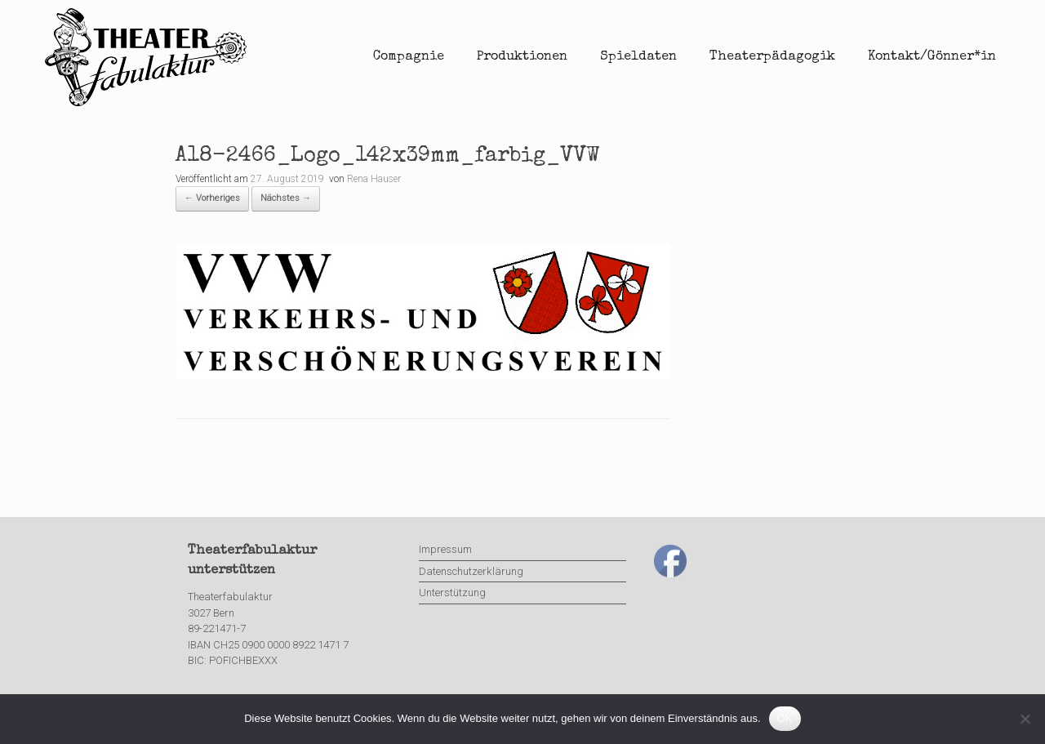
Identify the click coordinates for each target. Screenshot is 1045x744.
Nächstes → (285, 198)
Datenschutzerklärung (471, 571)
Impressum (445, 549)
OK (785, 718)
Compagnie (408, 57)
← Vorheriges (212, 198)
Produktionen (522, 57)
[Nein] (1024, 719)
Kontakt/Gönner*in (932, 57)
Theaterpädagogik (772, 57)
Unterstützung (452, 592)
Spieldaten (638, 57)
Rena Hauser (374, 179)
